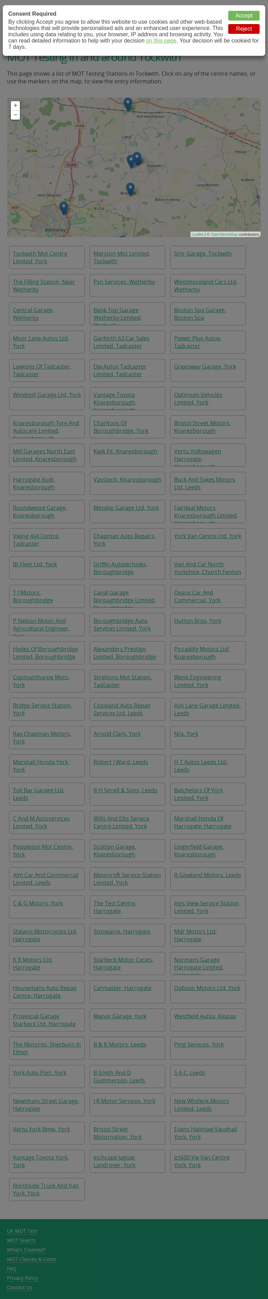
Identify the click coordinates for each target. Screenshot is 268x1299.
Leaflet (198, 234)
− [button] (15, 115)
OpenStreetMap (224, 234)
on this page (161, 41)
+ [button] (15, 105)
